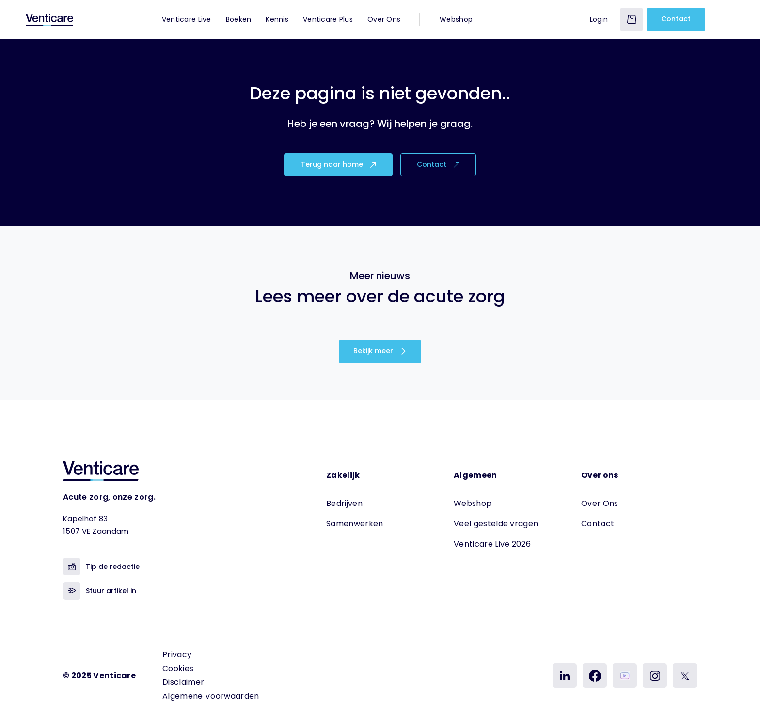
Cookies (177, 668)
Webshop (456, 19)
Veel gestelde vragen (496, 523)
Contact (676, 19)
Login (599, 19)
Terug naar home (338, 164)
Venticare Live (186, 19)
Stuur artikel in (99, 591)
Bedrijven (344, 503)
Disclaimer (183, 682)
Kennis (277, 19)
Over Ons (383, 19)
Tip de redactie (101, 566)
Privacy (176, 654)
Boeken (239, 19)
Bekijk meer (380, 351)
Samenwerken (354, 523)
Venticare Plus (328, 19)
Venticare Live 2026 (492, 544)
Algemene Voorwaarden (210, 696)
